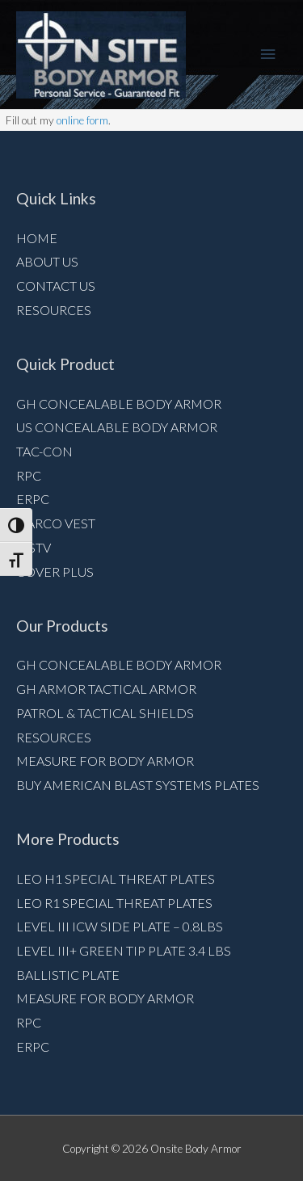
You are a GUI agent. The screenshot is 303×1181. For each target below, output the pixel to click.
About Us (47, 261)
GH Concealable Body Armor (118, 403)
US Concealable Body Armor (116, 427)
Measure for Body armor (105, 760)
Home (36, 238)
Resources (53, 309)
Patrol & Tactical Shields (105, 713)
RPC (28, 475)
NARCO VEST (55, 523)
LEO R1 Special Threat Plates (114, 902)
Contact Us (55, 285)
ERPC (32, 498)
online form (82, 120)
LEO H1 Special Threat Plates (115, 878)
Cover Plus (55, 571)
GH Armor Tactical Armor (106, 688)
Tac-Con (44, 451)
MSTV (33, 547)
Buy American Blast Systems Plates (137, 784)
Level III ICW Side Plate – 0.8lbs (119, 926)
